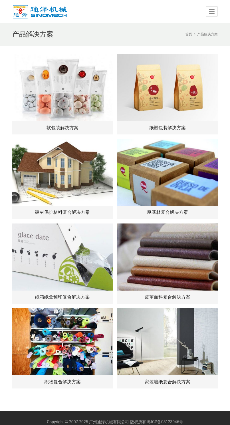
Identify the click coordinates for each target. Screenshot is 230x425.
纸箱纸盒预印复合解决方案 (62, 297)
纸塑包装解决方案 (167, 127)
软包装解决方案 (62, 127)
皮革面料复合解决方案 (167, 297)
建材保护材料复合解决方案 (62, 212)
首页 (188, 34)
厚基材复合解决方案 (167, 212)
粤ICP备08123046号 (165, 422)
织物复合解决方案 (62, 381)
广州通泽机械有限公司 (109, 422)
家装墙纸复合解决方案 (167, 381)
